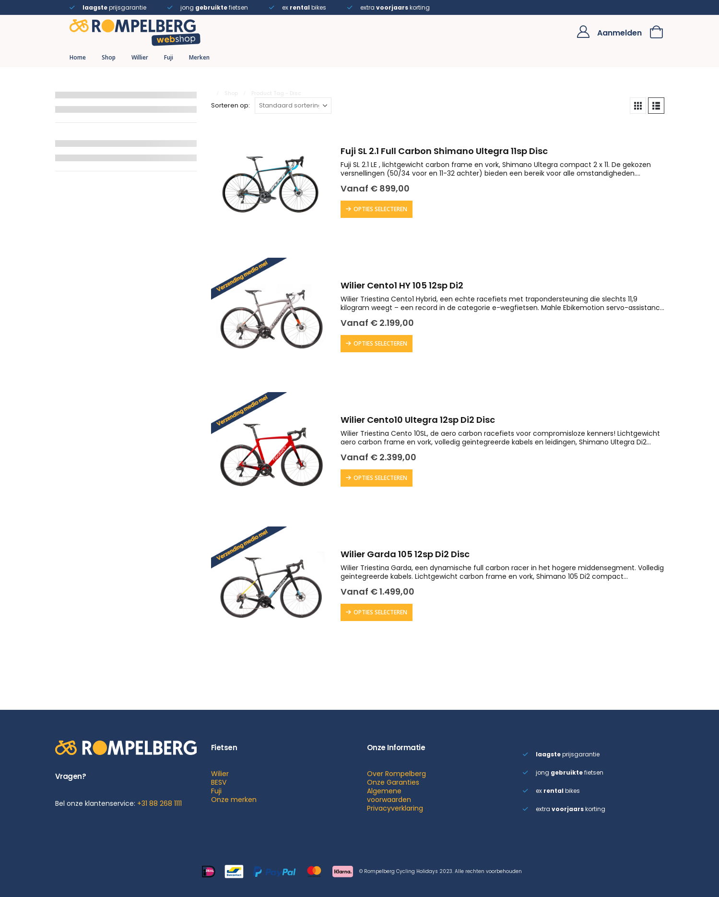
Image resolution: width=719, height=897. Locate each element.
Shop (109, 57)
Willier (139, 57)
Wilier (220, 773)
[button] (638, 105)
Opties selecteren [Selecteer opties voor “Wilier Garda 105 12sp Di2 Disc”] (380, 612)
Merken (199, 57)
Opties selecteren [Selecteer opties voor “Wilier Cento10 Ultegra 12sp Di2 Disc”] (380, 478)
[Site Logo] (135, 31)
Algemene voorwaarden (389, 795)
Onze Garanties (393, 782)
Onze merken (234, 799)
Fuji (168, 57)
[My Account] (583, 31)
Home (78, 57)
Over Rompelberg (396, 773)
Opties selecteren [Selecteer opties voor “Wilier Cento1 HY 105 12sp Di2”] (380, 343)
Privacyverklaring (395, 808)
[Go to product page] (271, 183)
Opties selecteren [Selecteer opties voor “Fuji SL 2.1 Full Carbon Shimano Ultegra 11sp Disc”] (380, 209)
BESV (218, 782)
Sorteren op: (230, 105)
